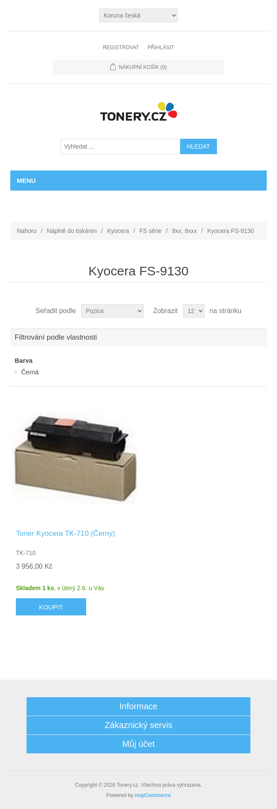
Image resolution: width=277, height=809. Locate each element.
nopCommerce (153, 795)
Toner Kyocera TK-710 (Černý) (65, 533)
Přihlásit (161, 48)
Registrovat (121, 48)
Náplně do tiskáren (72, 230)
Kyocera (118, 230)
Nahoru (26, 230)
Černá (30, 372)
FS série (150, 230)
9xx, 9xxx (184, 230)
